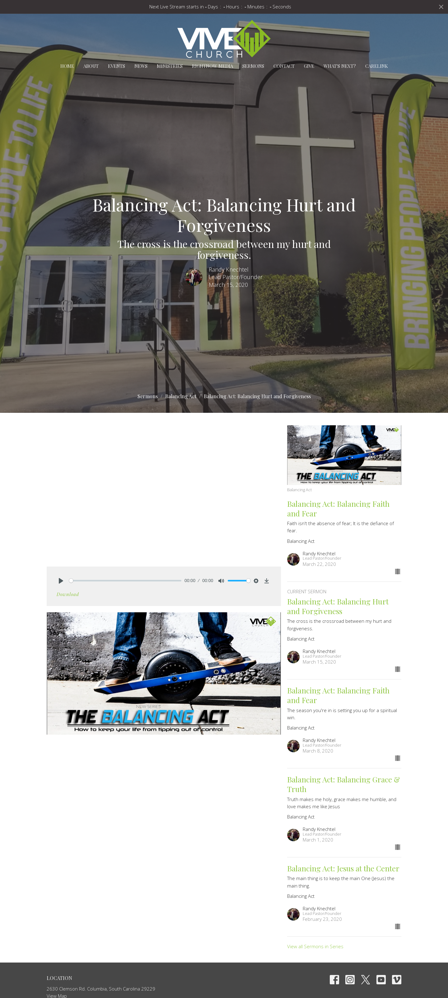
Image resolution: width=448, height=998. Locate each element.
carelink (376, 66)
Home (67, 66)
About (91, 66)
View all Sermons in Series (315, 946)
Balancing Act (180, 396)
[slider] (125, 581)
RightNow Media (212, 66)
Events (116, 66)
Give (309, 66)
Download (68, 594)
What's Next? (340, 66)
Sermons (253, 66)
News (140, 66)
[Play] (61, 581)
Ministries (170, 66)
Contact (284, 66)
